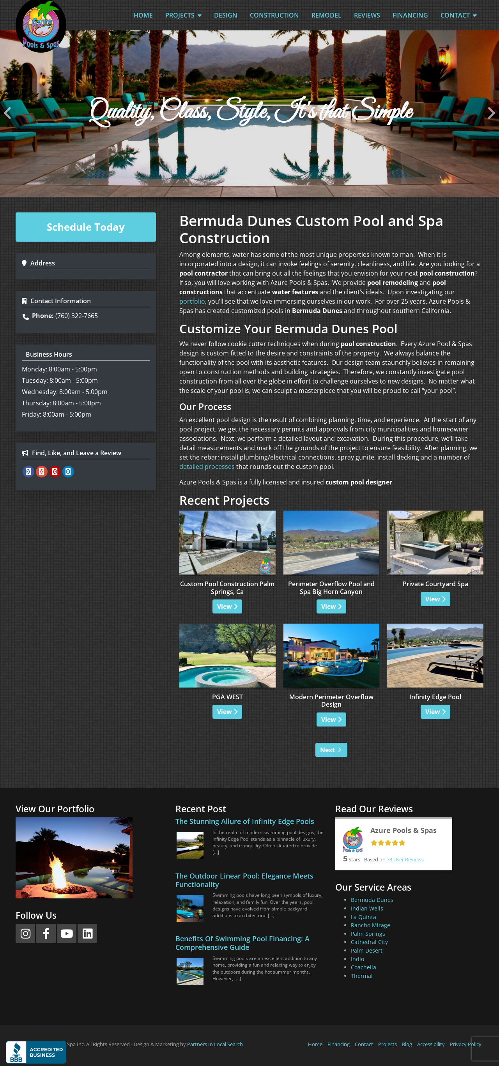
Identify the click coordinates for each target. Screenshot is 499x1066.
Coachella (363, 967)
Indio (357, 959)
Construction (274, 15)
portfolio (192, 301)
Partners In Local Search (215, 1044)
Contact (459, 15)
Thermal (362, 975)
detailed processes (207, 466)
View (227, 606)
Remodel (326, 15)
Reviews (367, 15)
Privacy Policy (465, 1044)
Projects (183, 15)
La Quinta (363, 917)
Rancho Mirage (370, 925)
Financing (410, 15)
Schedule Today (86, 227)
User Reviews (405, 859)
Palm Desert (366, 950)
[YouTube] (66, 933)
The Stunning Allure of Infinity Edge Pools (244, 821)
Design (225, 15)
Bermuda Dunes (372, 899)
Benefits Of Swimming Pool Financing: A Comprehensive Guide (242, 943)
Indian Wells (367, 908)
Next (327, 750)
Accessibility (431, 1044)
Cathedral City (369, 942)
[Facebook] (46, 933)
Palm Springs (368, 933)
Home (143, 15)
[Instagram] (25, 933)
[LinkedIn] (87, 933)
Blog (407, 1044)
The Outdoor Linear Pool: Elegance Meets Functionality (244, 880)
